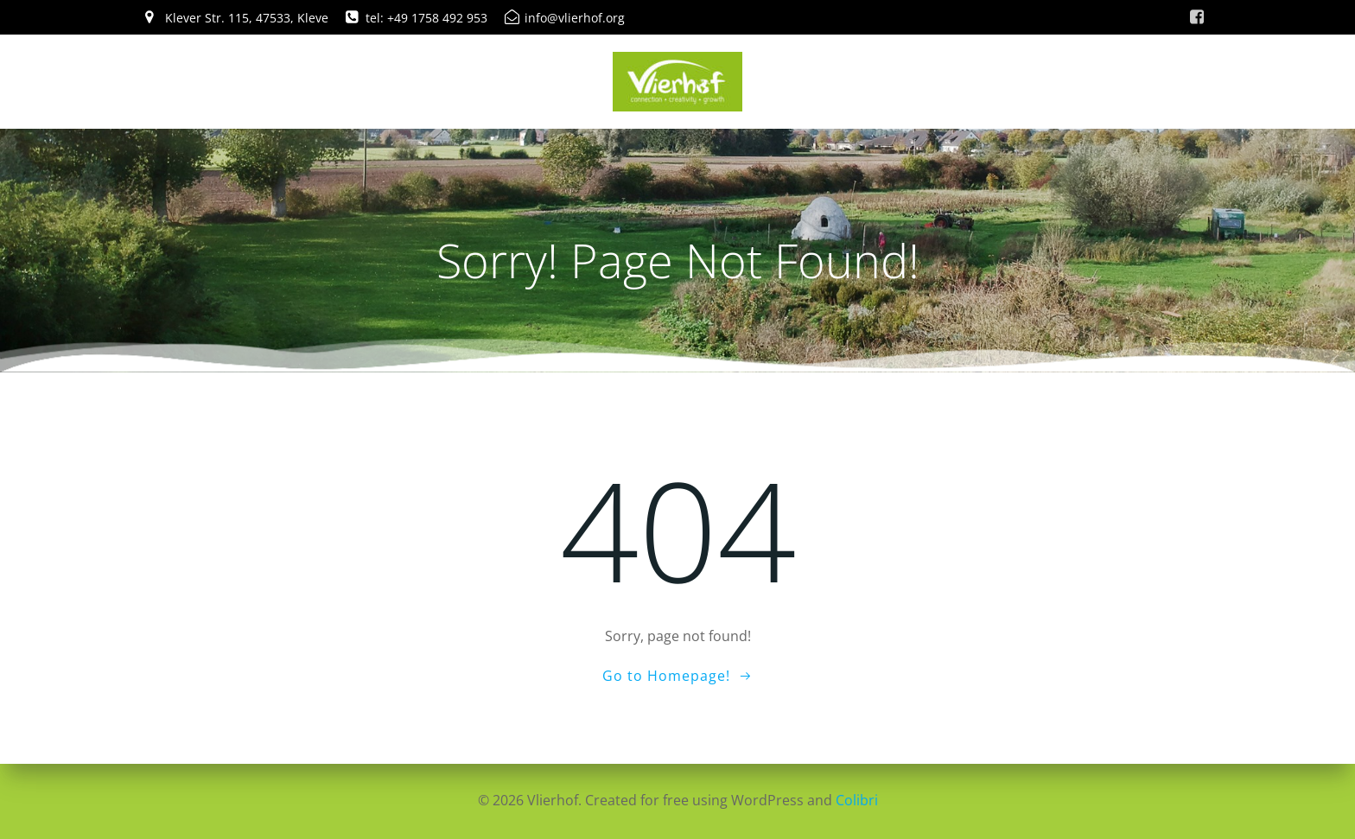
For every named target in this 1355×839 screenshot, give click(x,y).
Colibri (857, 800)
